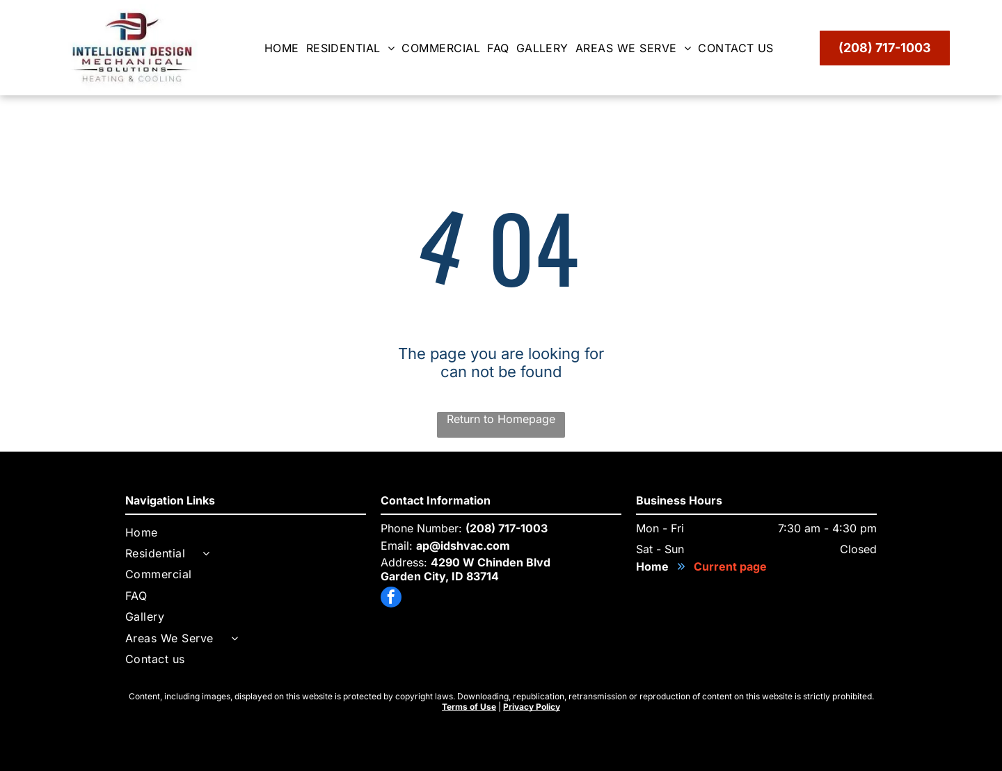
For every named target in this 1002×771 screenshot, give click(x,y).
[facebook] (391, 599)
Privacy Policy (531, 706)
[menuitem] (285, 48)
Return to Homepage (501, 419)
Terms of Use (469, 706)
